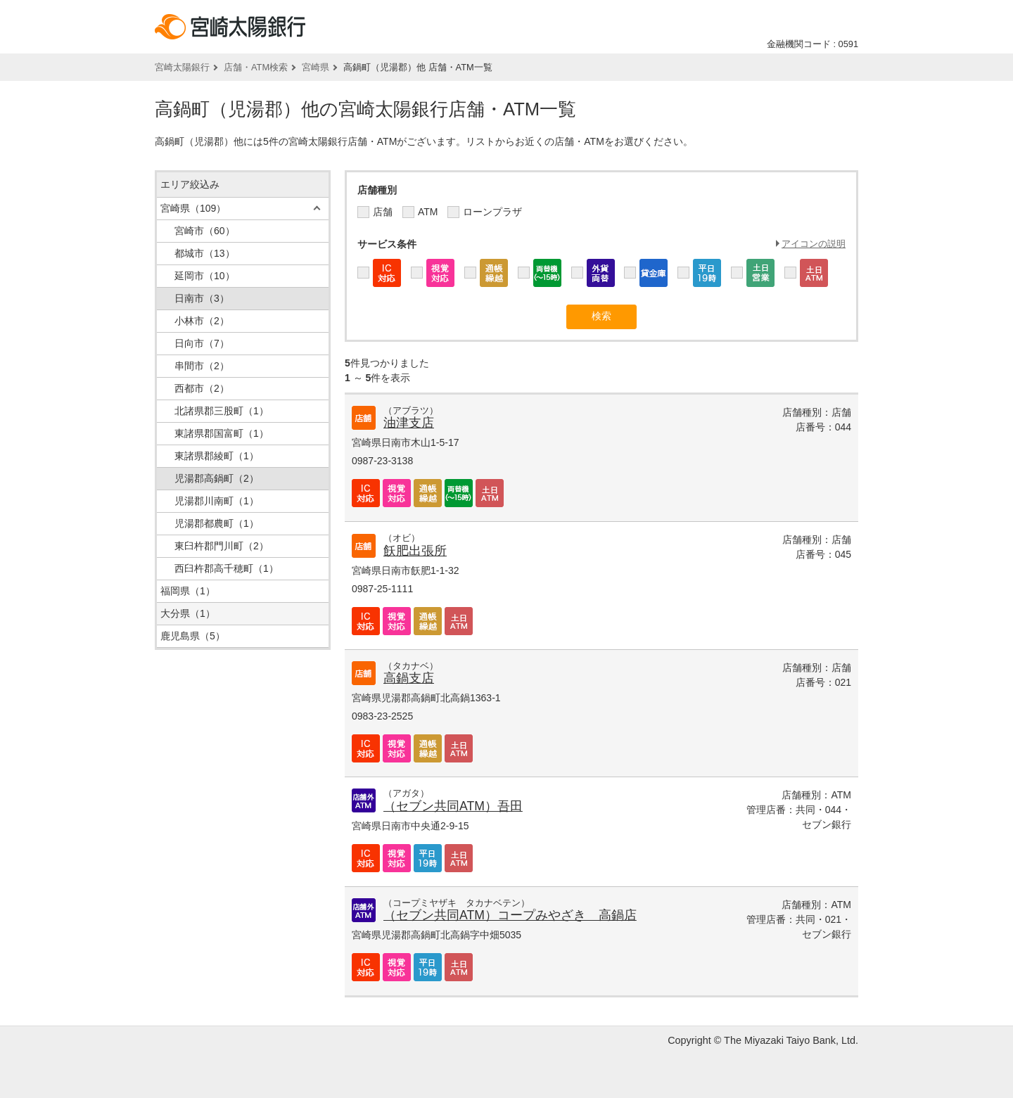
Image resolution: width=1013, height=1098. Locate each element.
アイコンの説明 (814, 243)
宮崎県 (315, 67)
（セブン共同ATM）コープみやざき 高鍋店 (510, 915)
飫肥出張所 (415, 551)
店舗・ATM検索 (256, 67)
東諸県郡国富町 (221, 433)
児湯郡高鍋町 (216, 478)
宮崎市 (204, 230)
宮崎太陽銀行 (182, 67)
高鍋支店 (408, 678)
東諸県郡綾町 (216, 455)
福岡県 (187, 590)
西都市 (201, 388)
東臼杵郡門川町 (221, 545)
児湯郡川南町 (216, 500)
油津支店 (408, 423)
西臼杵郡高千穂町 (226, 568)
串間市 (201, 365)
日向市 (201, 343)
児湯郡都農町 (216, 523)
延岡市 (204, 275)
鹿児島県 (192, 635)
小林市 (201, 320)
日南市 (201, 298)
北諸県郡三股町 (221, 410)
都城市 (204, 253)
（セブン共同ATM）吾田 (453, 806)
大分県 (187, 613)
